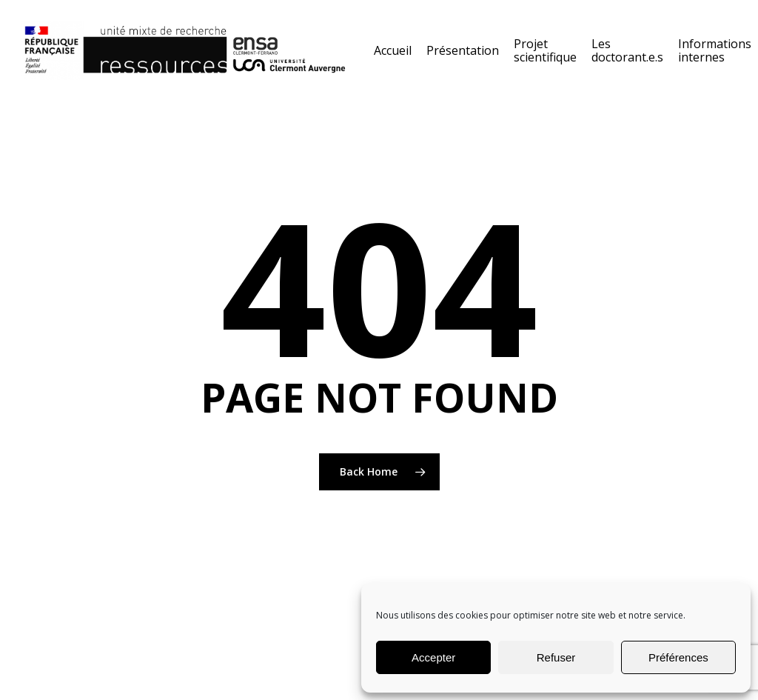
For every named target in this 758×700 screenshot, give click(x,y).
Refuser (556, 657)
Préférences (678, 657)
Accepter (433, 657)
